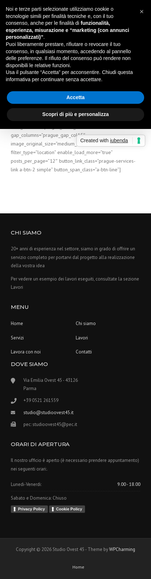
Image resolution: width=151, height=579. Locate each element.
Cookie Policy (69, 509)
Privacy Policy (31, 509)
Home (17, 323)
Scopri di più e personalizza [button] (75, 114)
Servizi (17, 338)
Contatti (84, 352)
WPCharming (122, 549)
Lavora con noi (26, 352)
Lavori (82, 338)
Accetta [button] (75, 97)
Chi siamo (86, 323)
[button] (141, 11)
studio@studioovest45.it (48, 412)
